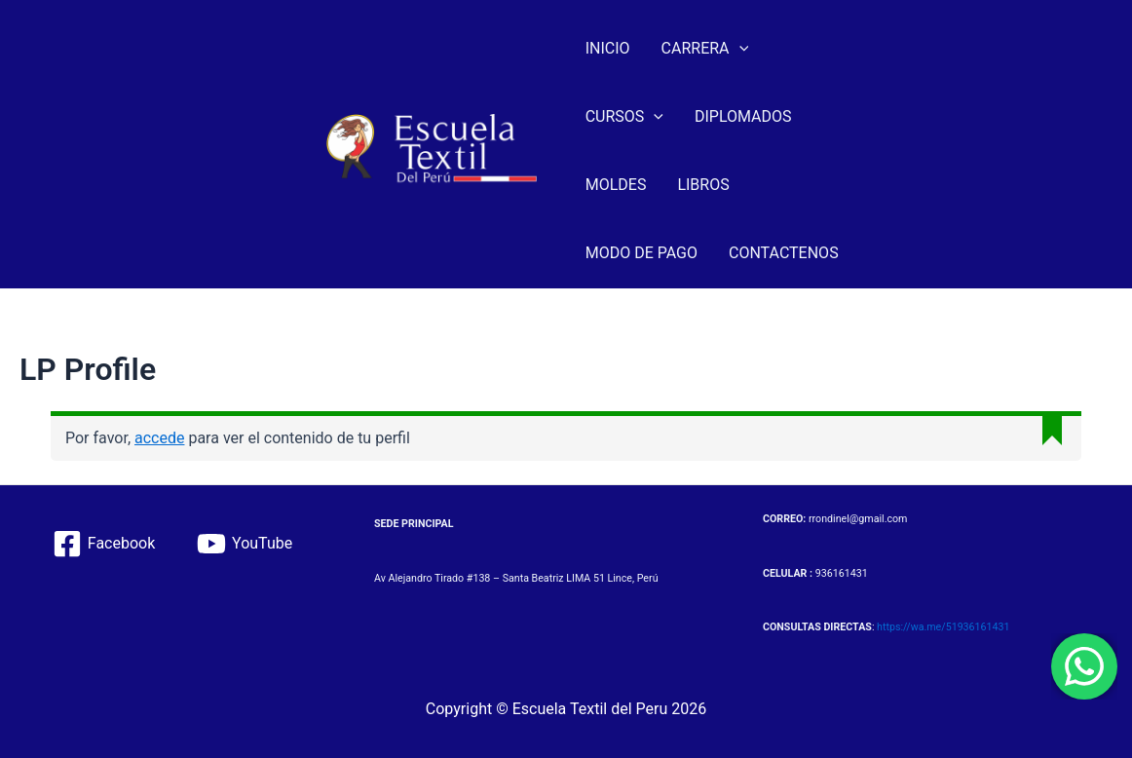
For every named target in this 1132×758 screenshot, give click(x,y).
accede (159, 438)
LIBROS (703, 184)
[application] (739, 49)
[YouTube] (245, 543)
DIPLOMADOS (743, 116)
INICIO (607, 48)
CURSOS (624, 117)
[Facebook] (103, 543)
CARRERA (705, 49)
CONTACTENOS (784, 253)
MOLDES (616, 184)
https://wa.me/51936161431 (943, 627)
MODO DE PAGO (641, 253)
